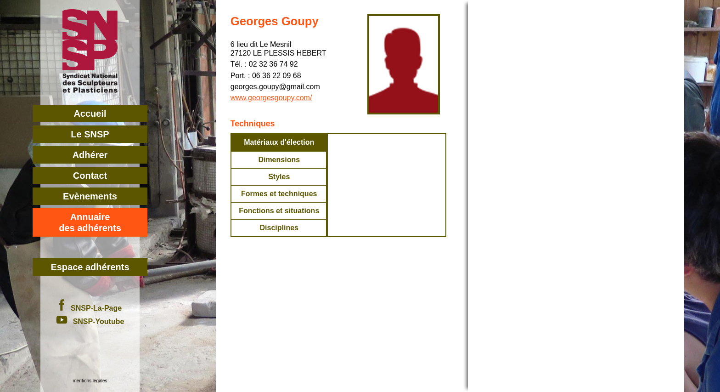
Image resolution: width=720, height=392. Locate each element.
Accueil (89, 113)
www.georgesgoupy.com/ (271, 98)
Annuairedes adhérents (90, 222)
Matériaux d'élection (279, 142)
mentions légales (90, 380)
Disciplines (278, 228)
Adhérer (90, 155)
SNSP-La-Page (90, 308)
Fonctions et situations (279, 211)
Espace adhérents (90, 267)
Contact (90, 175)
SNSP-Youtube (90, 321)
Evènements (90, 196)
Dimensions (279, 160)
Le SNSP (90, 134)
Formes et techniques (279, 194)
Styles (279, 177)
